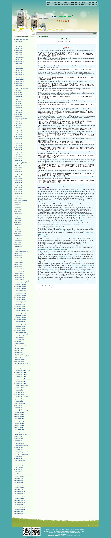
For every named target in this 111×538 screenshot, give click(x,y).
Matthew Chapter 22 (19, 77)
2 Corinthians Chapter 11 (20, 328)
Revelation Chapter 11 (20, 493)
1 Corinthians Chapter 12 (20, 301)
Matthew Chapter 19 (19, 72)
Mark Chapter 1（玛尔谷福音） (22, 88)
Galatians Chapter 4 (19, 339)
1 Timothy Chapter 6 (19, 394)
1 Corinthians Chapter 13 (20, 303)
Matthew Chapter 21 (19, 76)
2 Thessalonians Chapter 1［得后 (22, 379)
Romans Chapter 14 (19, 275)
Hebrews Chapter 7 (19, 421)
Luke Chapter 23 (18, 158)
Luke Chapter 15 (18, 143)
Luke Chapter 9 (18, 132)
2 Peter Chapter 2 (19, 456)
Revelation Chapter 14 (20, 498)
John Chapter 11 (18, 180)
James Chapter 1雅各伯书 (21, 434)
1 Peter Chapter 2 (19, 447)
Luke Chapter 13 (18, 140)
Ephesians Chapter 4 (19, 350)
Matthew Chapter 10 (19, 56)
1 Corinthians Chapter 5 (20, 288)
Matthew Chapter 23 (19, 79)
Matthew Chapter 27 (19, 87)
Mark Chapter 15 (18, 114)
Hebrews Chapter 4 (19, 416)
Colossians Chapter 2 (20, 365)
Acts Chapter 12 (18, 220)
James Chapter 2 (19, 436)
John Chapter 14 (18, 185)
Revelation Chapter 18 (20, 506)
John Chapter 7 (18, 173)
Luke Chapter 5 (18, 125)
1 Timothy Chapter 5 (19, 392)
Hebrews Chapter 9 (19, 425)
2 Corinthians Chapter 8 (20, 323)
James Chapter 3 (19, 438)
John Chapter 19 (18, 195)
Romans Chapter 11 (19, 270)
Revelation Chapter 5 (19, 482)
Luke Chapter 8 (18, 131)
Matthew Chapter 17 (19, 68)
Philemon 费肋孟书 (19, 409)
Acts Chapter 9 (18, 215)
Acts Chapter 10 (18, 217)
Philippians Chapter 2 (20, 357)
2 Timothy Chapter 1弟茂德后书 (22, 396)
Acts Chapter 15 (18, 226)
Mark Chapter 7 (18, 99)
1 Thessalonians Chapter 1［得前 (22, 370)
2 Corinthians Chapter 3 (20, 314)
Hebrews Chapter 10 (19, 427)
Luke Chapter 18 (18, 149)
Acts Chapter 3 (18, 204)
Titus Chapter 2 (18, 405)
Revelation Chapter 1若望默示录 (22, 475)
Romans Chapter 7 (19, 262)
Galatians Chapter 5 (19, 341)
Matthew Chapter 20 (19, 74)
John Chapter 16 (18, 189)
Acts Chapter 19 (18, 233)
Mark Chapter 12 (18, 109)
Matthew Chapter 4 (19, 45)
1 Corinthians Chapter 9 (20, 295)
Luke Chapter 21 (18, 154)
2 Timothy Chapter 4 (19, 401)
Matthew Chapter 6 (19, 48)
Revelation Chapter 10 (20, 491)
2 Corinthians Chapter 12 (20, 330)
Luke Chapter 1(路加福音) (21, 118)
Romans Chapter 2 (19, 253)
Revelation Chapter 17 (20, 504)
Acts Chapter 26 (18, 246)
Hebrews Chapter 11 (19, 429)
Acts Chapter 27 (18, 248)
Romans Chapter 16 (19, 279)
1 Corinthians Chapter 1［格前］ (22, 281)
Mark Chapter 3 (18, 92)
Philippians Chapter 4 (20, 361)
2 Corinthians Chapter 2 (20, 312)
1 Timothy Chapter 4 (19, 390)
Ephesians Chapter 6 (19, 354)
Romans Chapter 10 (19, 268)
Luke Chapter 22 (18, 156)
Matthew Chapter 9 (19, 54)
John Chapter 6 (18, 171)
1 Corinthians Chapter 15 (20, 306)
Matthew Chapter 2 (19, 41)
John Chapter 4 (18, 167)
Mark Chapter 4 (18, 94)
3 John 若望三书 (18, 471)
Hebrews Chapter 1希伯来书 (21, 410)
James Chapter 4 (19, 440)
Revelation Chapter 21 (20, 511)
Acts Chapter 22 (18, 238)
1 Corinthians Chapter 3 (20, 284)
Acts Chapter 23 (18, 240)
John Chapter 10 (18, 178)
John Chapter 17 (18, 191)
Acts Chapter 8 (18, 213)
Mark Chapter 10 (18, 105)
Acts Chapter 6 (18, 209)
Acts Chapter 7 (18, 211)
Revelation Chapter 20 (20, 509)
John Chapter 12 (18, 182)
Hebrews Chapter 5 (19, 418)
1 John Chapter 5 (19, 467)
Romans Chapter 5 (19, 259)
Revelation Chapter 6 (19, 484)
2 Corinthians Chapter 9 (20, 324)
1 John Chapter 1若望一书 (21, 460)
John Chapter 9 (18, 176)
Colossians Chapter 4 (20, 368)
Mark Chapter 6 (18, 98)
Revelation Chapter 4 (19, 480)
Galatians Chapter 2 (19, 335)
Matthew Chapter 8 (19, 52)
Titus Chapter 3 (18, 407)
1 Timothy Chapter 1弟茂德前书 (22, 385)
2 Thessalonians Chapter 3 (21, 383)
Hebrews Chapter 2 (19, 412)
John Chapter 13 (18, 184)
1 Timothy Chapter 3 (19, 389)
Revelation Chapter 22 (20, 513)
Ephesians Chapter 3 (19, 348)
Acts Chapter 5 (18, 207)
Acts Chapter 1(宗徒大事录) (21, 200)
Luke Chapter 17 (18, 147)
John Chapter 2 (18, 164)
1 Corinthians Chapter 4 (20, 286)
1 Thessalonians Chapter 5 (21, 378)
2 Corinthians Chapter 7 (20, 321)
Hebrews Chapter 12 (19, 431)
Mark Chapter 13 (18, 110)
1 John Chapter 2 (19, 462)
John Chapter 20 (18, 196)
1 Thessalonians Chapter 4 (21, 376)
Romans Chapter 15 (19, 277)
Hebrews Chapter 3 (19, 414)
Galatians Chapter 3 (19, 337)
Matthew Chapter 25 (19, 83)
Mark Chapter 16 (18, 116)
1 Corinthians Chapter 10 (20, 297)
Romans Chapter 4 (19, 257)
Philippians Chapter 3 (20, 359)
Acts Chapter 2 (18, 202)
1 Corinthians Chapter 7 (20, 292)
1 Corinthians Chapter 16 (20, 308)
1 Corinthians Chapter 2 (20, 282)
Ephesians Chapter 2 (19, 346)
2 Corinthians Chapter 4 (20, 315)
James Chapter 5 (19, 442)
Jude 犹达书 (17, 473)
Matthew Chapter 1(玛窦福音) (21, 39)
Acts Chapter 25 (18, 244)
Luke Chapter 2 (18, 120)
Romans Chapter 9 (19, 266)
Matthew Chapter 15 (19, 65)
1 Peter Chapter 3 (19, 449)
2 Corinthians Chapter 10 (20, 326)
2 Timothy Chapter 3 (19, 400)
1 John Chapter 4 (19, 465)
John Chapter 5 (18, 169)
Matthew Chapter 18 (19, 70)
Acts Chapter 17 (18, 229)
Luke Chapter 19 (18, 151)
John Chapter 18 (18, 193)
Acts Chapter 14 (18, 224)
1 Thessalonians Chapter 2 (21, 372)
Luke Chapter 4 (18, 123)
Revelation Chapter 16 (20, 502)
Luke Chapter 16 (18, 145)
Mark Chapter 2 (18, 90)
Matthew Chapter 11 (19, 57)
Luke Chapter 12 (18, 138)
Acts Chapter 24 (18, 242)
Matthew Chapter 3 (19, 43)
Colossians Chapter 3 (20, 367)
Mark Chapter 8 (18, 101)
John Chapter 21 (18, 198)
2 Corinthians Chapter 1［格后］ (22, 310)
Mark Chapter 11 (18, 107)
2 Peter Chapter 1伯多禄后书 (21, 454)
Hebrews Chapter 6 (19, 420)
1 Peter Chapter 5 (19, 453)
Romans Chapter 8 (19, 264)
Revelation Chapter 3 (19, 478)
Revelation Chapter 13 (20, 496)
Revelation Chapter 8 (19, 487)
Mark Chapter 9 (18, 103)
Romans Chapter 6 (19, 260)
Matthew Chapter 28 (19, 443)
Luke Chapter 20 (18, 153)
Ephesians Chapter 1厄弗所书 (22, 345)
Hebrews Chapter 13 (19, 432)
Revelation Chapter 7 (19, 486)
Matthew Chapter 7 (19, 50)
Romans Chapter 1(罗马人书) (21, 251)
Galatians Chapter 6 (19, 343)
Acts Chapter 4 (18, 206)
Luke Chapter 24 (18, 160)
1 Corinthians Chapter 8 (20, 293)
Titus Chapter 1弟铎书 (20, 403)
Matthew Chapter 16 (19, 67)
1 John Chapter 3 (19, 464)
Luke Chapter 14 (18, 142)
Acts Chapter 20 (18, 235)
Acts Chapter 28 (18, 250)
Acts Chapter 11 (18, 218)
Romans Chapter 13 (19, 273)
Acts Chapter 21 (18, 237)
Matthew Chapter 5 (19, 46)
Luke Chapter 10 (18, 134)
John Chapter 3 (18, 165)
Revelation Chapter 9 (19, 489)
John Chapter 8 (18, 174)
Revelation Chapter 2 (19, 476)
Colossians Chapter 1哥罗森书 (22, 363)
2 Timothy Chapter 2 (19, 398)
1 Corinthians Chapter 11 (20, 299)
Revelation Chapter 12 (20, 495)
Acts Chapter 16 (18, 227)
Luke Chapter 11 (18, 136)
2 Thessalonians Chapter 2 (21, 381)
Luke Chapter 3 (18, 121)
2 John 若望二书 (18, 469)
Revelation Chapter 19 (20, 507)
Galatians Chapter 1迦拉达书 (21, 334)
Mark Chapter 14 (18, 112)
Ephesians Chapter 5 (19, 352)
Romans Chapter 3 (19, 255)
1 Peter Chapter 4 (19, 451)
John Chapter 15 (18, 187)
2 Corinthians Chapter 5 (20, 317)
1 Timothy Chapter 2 (19, 387)
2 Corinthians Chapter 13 (20, 332)
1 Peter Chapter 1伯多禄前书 (21, 445)
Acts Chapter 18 (18, 231)
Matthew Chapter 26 (19, 85)
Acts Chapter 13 (18, 222)
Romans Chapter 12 (19, 271)
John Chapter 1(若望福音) (21, 162)
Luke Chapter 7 (18, 129)
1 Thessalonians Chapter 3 (21, 374)
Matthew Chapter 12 (19, 59)
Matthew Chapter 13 (19, 61)
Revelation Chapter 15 (20, 500)
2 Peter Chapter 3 (19, 458)
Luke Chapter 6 (18, 127)
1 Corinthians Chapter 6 (20, 290)
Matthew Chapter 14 (19, 63)
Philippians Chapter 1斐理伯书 (22, 356)
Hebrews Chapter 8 (19, 423)
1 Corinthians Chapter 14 (20, 304)
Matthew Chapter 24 (19, 81)
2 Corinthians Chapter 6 (20, 319)
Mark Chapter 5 (18, 96)
